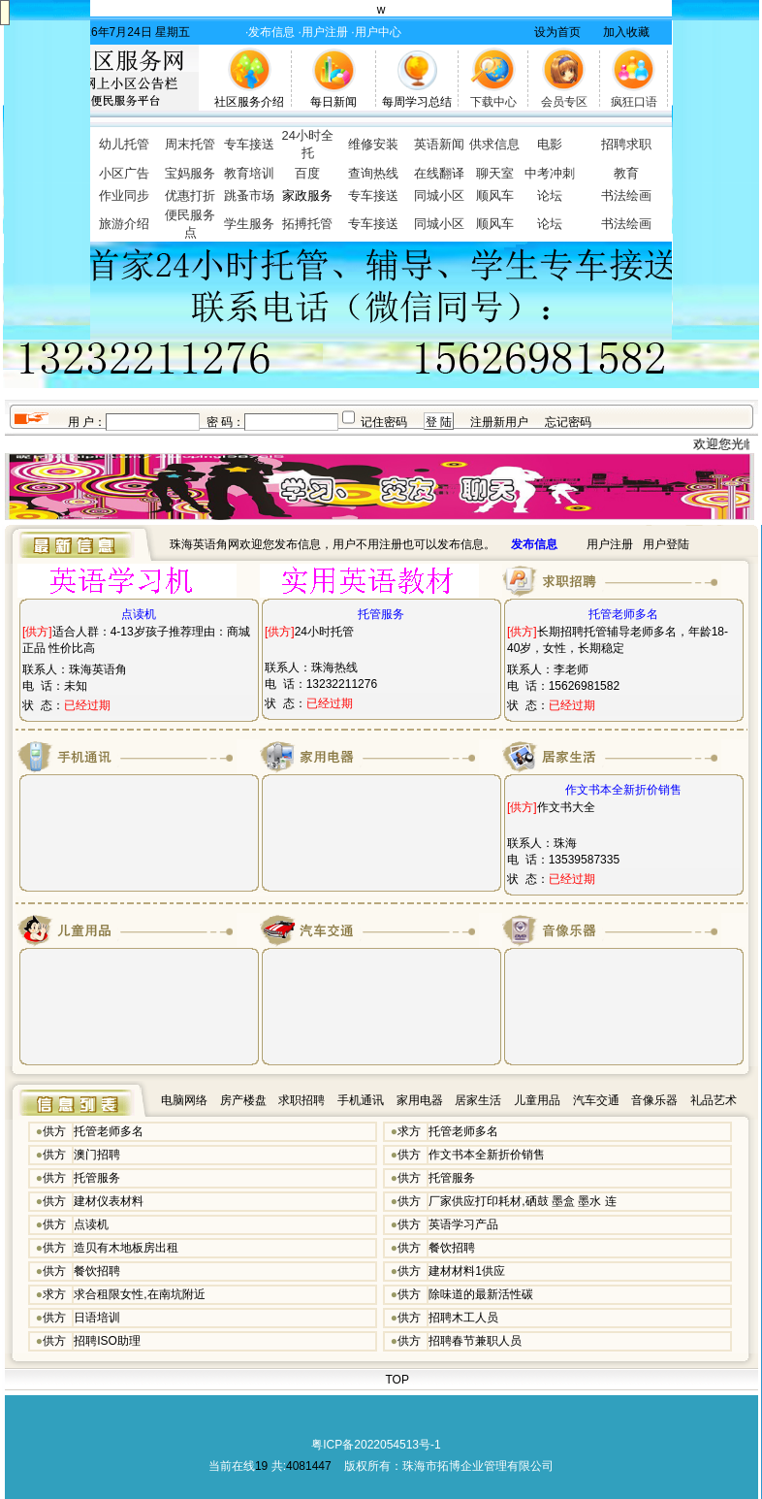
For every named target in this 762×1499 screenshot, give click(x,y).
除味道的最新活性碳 (481, 1294)
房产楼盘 (243, 1100)
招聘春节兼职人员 (475, 1341)
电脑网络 (184, 1100)
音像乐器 (654, 1100)
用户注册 (610, 544)
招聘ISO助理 (107, 1341)
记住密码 (384, 422)
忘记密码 (568, 422)
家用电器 (420, 1100)
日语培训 (97, 1317)
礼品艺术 (713, 1100)
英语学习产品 (463, 1224)
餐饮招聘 (452, 1248)
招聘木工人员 (463, 1317)
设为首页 (557, 32)
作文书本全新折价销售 (487, 1154)
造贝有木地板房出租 (126, 1248)
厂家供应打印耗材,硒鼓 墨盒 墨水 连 (522, 1201)
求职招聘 (301, 1100)
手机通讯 (360, 1100)
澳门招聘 (97, 1154)
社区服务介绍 (249, 102)
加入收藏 (626, 32)
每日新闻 (333, 102)
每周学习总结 (417, 102)
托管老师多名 (108, 1131)
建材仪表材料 (108, 1201)
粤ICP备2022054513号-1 (375, 1444)
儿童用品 (537, 1100)
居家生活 (478, 1100)
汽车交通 (596, 1100)
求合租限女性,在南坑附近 (139, 1294)
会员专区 (564, 102)
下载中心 (493, 102)
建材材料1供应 (467, 1271)
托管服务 (97, 1178)
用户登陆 (666, 544)
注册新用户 (499, 422)
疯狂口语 (634, 102)
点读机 (91, 1224)
